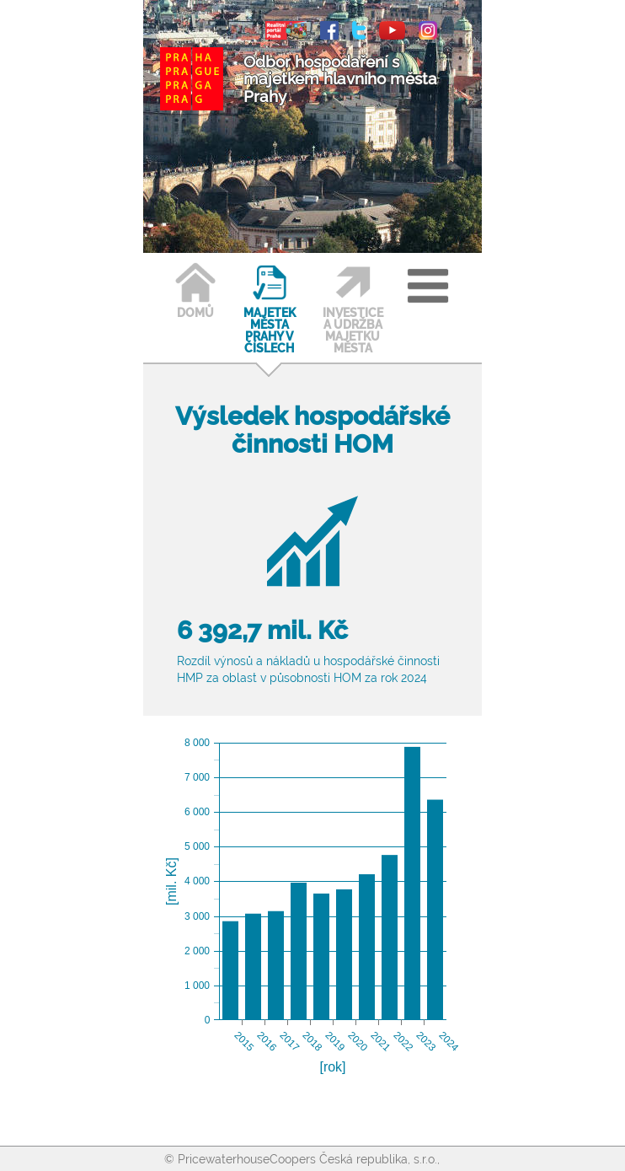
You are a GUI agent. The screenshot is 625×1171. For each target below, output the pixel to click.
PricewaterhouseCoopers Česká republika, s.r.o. (307, 1159)
